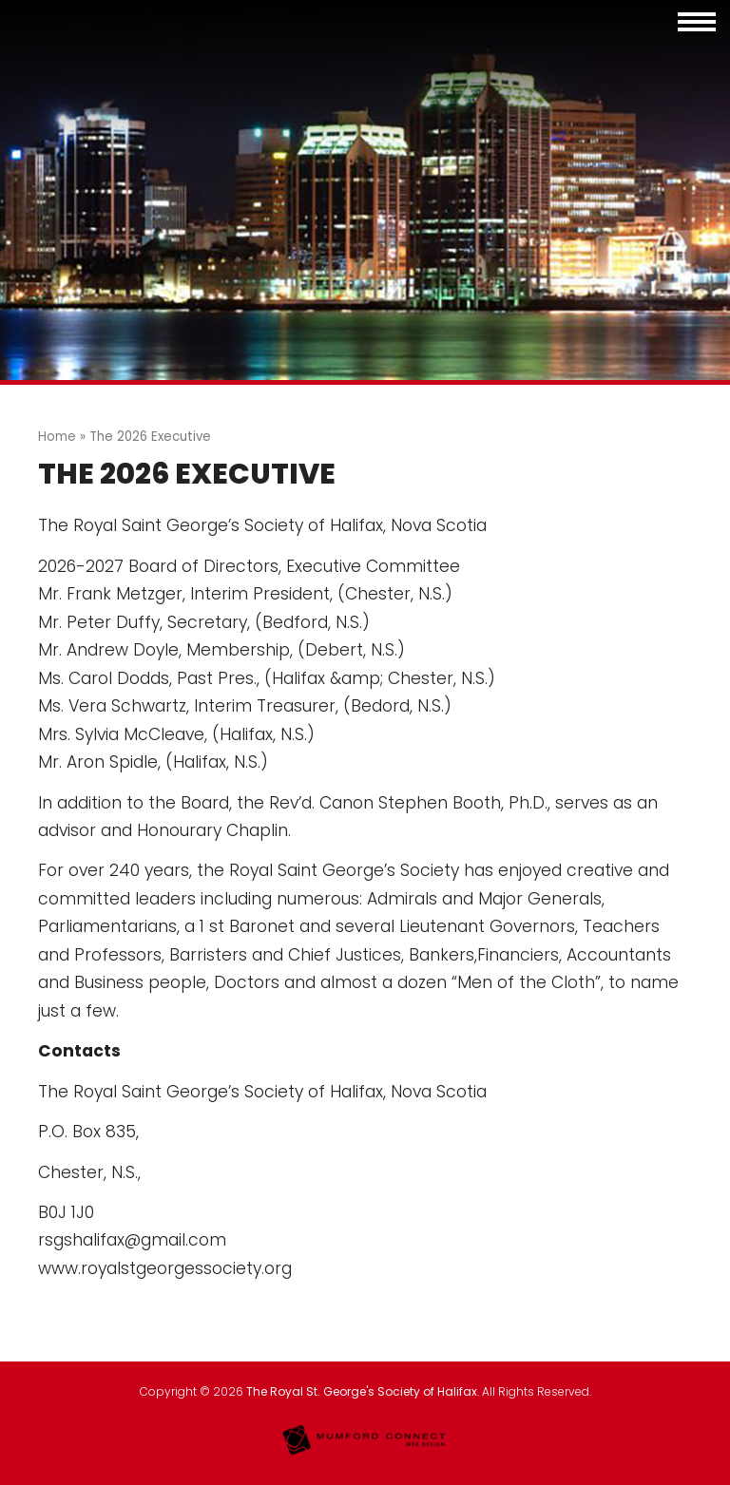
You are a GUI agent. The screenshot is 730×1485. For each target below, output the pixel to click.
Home (57, 437)
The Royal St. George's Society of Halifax (361, 1391)
